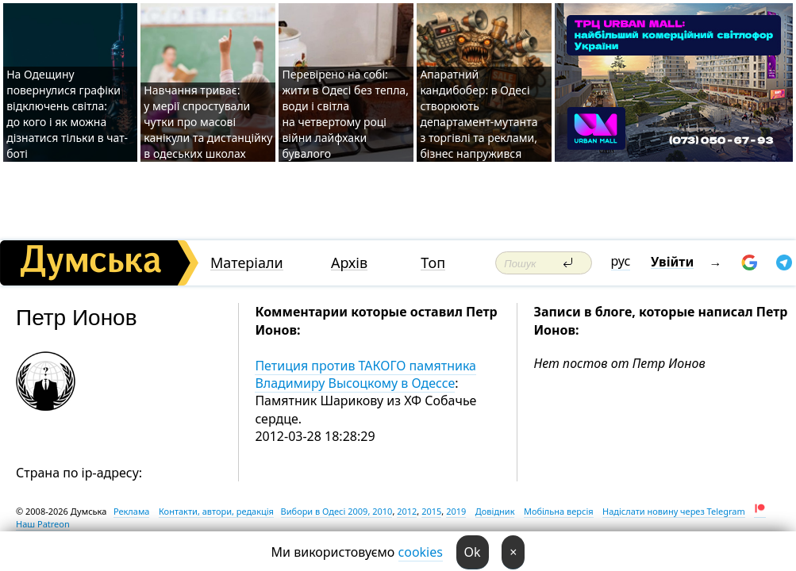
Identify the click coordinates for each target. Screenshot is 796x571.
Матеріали (246, 262)
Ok (472, 552)
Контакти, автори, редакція (216, 511)
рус (621, 261)
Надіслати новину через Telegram (673, 511)
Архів (349, 262)
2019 (456, 511)
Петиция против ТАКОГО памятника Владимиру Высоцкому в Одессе (365, 374)
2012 (407, 511)
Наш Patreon (43, 524)
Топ (433, 262)
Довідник (495, 511)
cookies (420, 552)
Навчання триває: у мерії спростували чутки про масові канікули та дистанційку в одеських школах (208, 121)
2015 (431, 511)
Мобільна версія (559, 511)
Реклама (131, 511)
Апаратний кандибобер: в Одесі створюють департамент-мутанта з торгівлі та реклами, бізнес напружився (478, 114)
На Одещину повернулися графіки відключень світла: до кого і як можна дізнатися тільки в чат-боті (67, 114)
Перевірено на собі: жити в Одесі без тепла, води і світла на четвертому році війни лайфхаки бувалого (345, 114)
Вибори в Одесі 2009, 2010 (337, 511)
